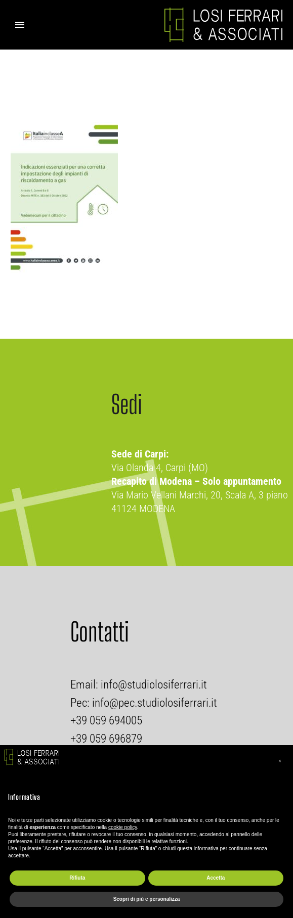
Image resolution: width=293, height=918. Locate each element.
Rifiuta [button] (77, 878)
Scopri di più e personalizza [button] (146, 899)
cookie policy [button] (122, 827)
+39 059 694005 (106, 720)
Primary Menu (19, 25)
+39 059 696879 (106, 739)
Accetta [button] (215, 878)
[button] (280, 761)
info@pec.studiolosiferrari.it (154, 703)
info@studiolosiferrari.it (152, 685)
